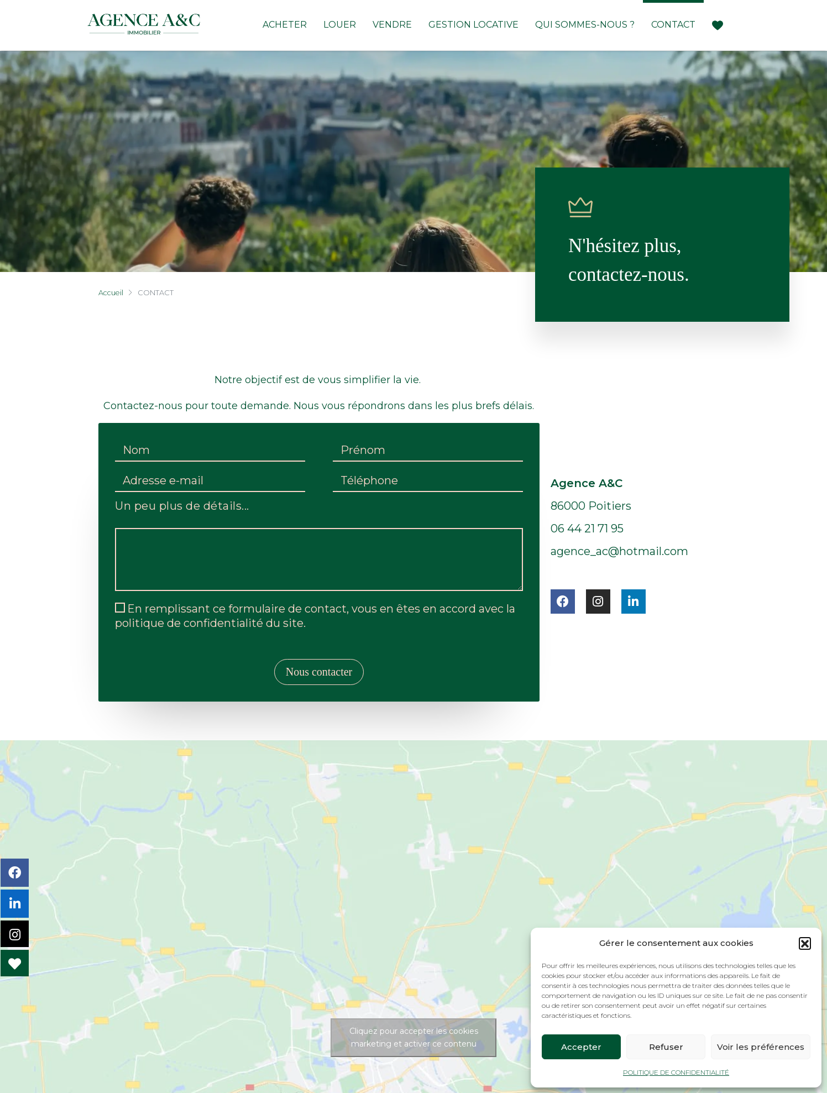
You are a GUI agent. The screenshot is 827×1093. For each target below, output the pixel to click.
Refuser (666, 1047)
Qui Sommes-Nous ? (585, 24)
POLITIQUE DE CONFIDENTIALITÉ (676, 1072)
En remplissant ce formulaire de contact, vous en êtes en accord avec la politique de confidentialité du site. (315, 616)
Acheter (285, 24)
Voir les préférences (760, 1047)
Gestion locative (473, 24)
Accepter (581, 1047)
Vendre (392, 24)
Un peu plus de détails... (182, 506)
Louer (339, 24)
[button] (804, 943)
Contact (673, 24)
